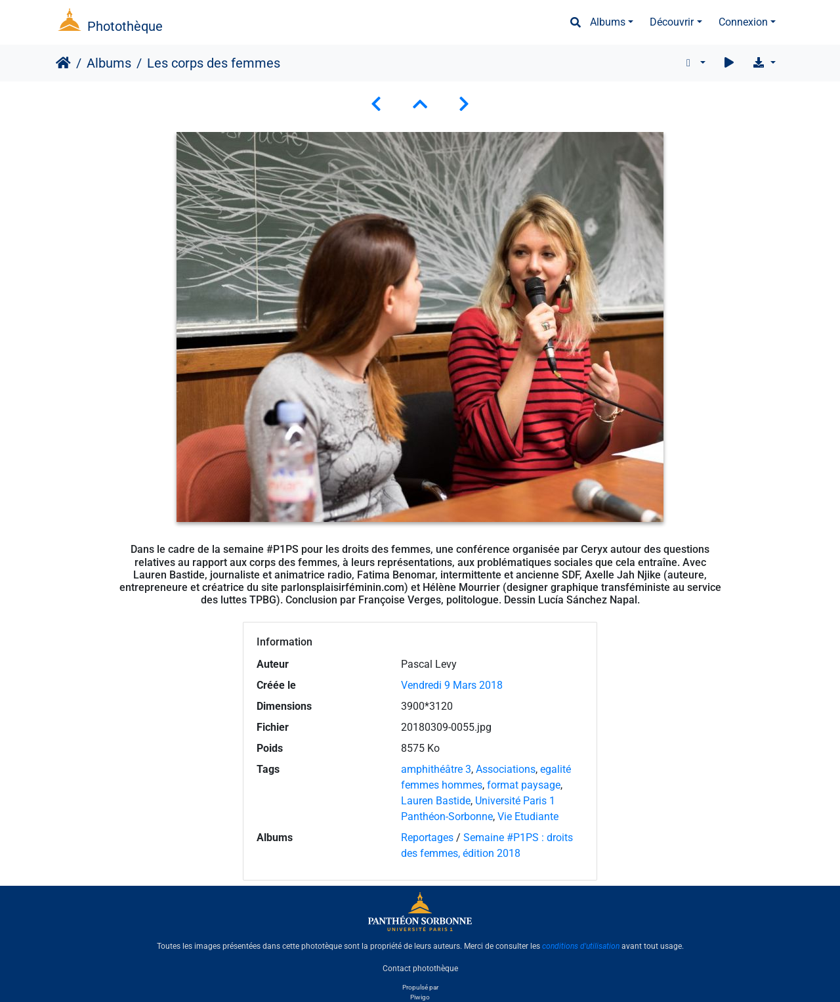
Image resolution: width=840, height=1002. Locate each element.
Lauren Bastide (436, 801)
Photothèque (125, 26)
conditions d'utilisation (581, 946)
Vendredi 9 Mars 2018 (452, 685)
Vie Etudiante (527, 816)
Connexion (743, 22)
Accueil (63, 63)
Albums (607, 22)
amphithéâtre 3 (436, 769)
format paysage (523, 785)
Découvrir (672, 22)
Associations (506, 769)
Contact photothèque (420, 968)
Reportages (427, 837)
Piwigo (420, 997)
